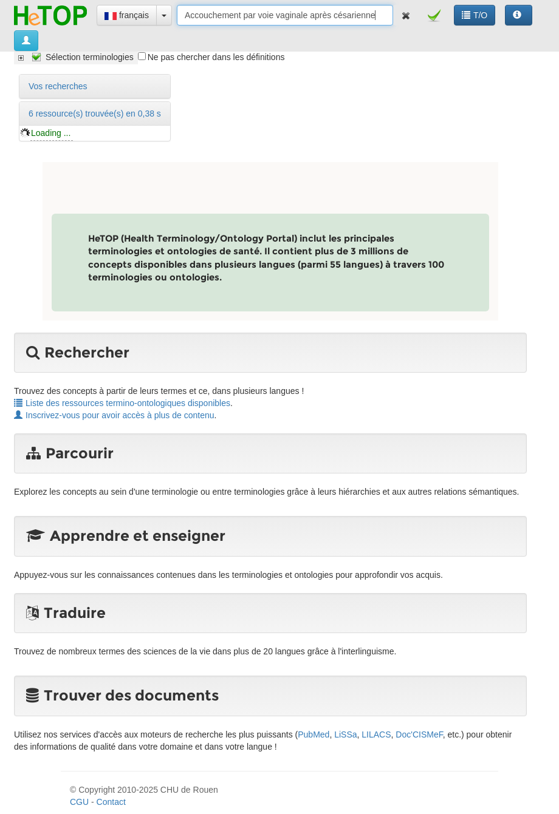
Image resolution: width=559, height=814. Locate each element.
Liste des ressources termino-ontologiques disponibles (122, 403)
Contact (111, 802)
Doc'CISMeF (419, 734)
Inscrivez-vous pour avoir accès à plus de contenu (114, 415)
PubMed (313, 734)
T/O (474, 15)
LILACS (376, 734)
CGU (79, 802)
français (127, 15)
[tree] (76, 57)
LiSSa (345, 734)
